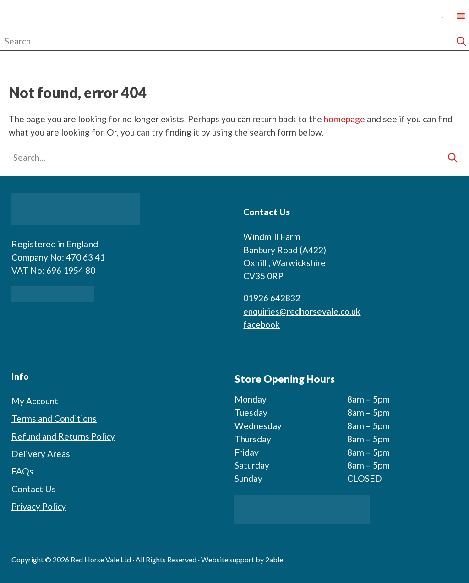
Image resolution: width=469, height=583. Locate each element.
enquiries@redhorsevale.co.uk (301, 311)
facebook (261, 324)
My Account (34, 401)
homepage (344, 119)
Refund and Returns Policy (63, 436)
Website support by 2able (242, 559)
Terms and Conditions (54, 418)
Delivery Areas (40, 453)
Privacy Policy (38, 506)
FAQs (22, 471)
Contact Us (33, 489)
